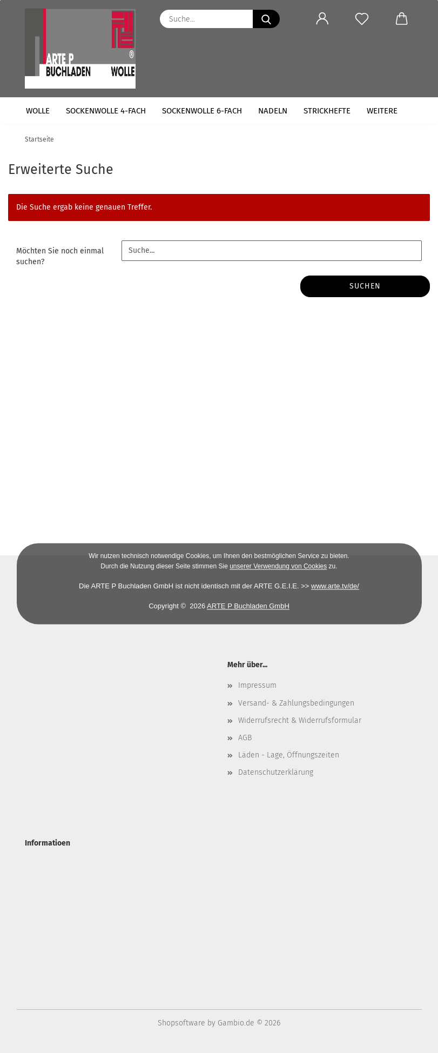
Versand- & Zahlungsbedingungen (296, 703)
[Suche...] (266, 19)
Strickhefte (327, 111)
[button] (322, 19)
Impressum (257, 685)
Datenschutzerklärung (275, 772)
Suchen (365, 286)
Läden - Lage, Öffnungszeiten (288, 755)
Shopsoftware (181, 1023)
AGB (245, 737)
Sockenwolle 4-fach (106, 111)
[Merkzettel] (362, 19)
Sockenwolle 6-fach (202, 111)
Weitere (382, 111)
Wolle (38, 111)
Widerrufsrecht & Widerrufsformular (299, 720)
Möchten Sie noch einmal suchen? (60, 256)
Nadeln (272, 111)
